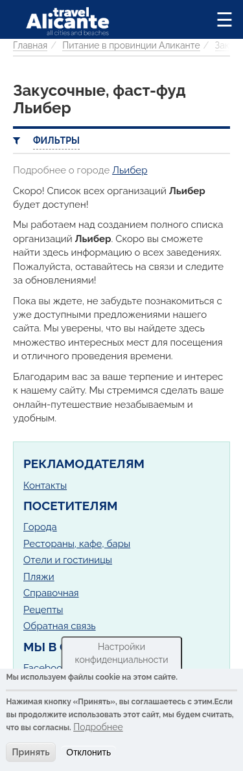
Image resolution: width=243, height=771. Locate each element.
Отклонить (88, 752)
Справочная (51, 593)
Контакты (45, 485)
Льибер (129, 170)
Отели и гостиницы (67, 560)
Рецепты (43, 610)
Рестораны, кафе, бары (76, 544)
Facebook (45, 668)
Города (40, 527)
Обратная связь (59, 626)
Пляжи (38, 577)
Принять (30, 752)
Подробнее (98, 727)
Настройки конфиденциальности (121, 653)
